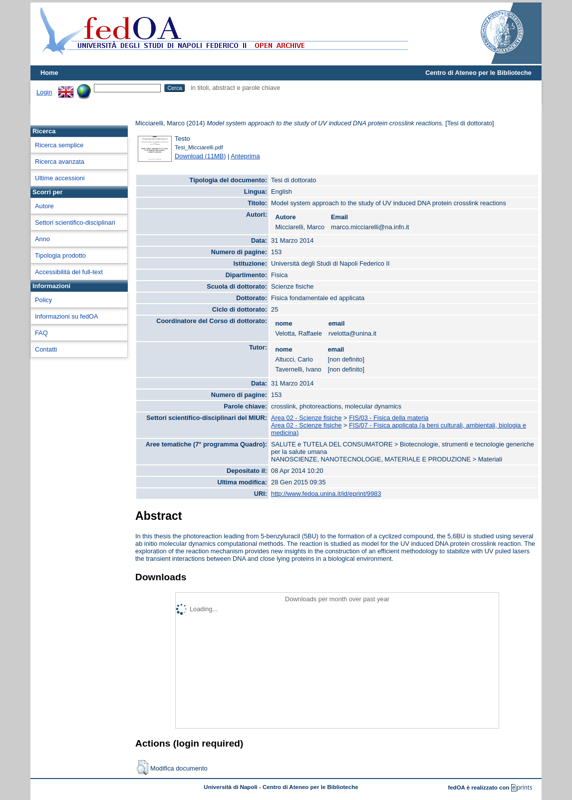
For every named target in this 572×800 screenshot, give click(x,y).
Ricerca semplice (59, 145)
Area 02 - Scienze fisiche (306, 417)
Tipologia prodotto (60, 255)
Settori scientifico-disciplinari (75, 222)
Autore (44, 206)
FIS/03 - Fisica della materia (388, 417)
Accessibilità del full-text (69, 272)
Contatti (46, 349)
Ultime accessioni (60, 178)
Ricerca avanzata (59, 161)
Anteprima (245, 156)
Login (44, 92)
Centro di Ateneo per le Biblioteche (478, 72)
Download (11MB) (200, 156)
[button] (142, 767)
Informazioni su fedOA (66, 316)
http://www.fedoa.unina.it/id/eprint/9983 (326, 493)
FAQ (41, 333)
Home (49, 72)
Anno (42, 239)
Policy (43, 300)
